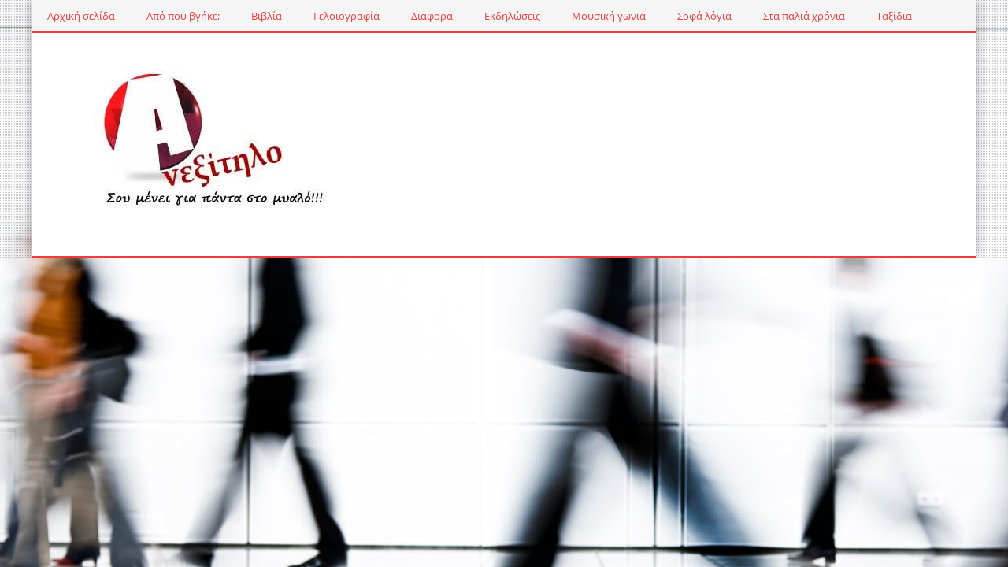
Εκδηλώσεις (512, 16)
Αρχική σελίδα (81, 16)
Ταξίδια (894, 16)
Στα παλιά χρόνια (804, 16)
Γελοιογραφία (346, 16)
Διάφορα (432, 16)
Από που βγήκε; (183, 16)
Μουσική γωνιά (609, 16)
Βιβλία (266, 16)
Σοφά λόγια (704, 16)
